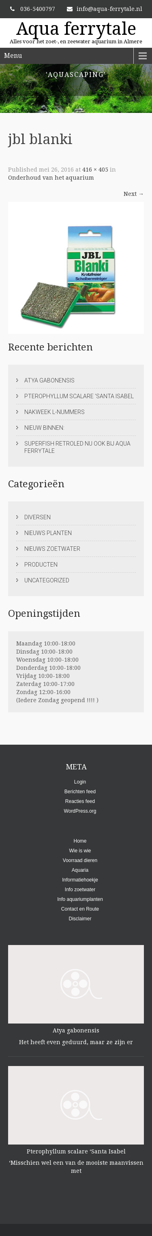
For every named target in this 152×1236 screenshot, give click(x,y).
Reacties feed (80, 801)
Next (134, 194)
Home (79, 841)
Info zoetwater (80, 889)
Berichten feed (80, 791)
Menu (13, 55)
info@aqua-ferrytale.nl (104, 9)
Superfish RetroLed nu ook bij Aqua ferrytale (77, 447)
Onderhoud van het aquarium (51, 177)
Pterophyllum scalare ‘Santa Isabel (79, 396)
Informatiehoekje (80, 880)
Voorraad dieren (80, 860)
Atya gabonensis (49, 380)
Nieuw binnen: (44, 428)
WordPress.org (80, 811)
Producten (41, 564)
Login (80, 782)
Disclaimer (80, 919)
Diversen (37, 517)
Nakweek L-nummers (54, 412)
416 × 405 (95, 169)
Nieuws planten (48, 533)
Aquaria (80, 870)
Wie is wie (80, 851)
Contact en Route (80, 909)
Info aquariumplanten (80, 899)
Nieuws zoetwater (52, 549)
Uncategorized (46, 580)
